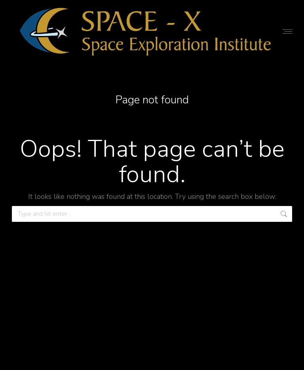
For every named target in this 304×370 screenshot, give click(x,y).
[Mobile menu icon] (287, 31)
